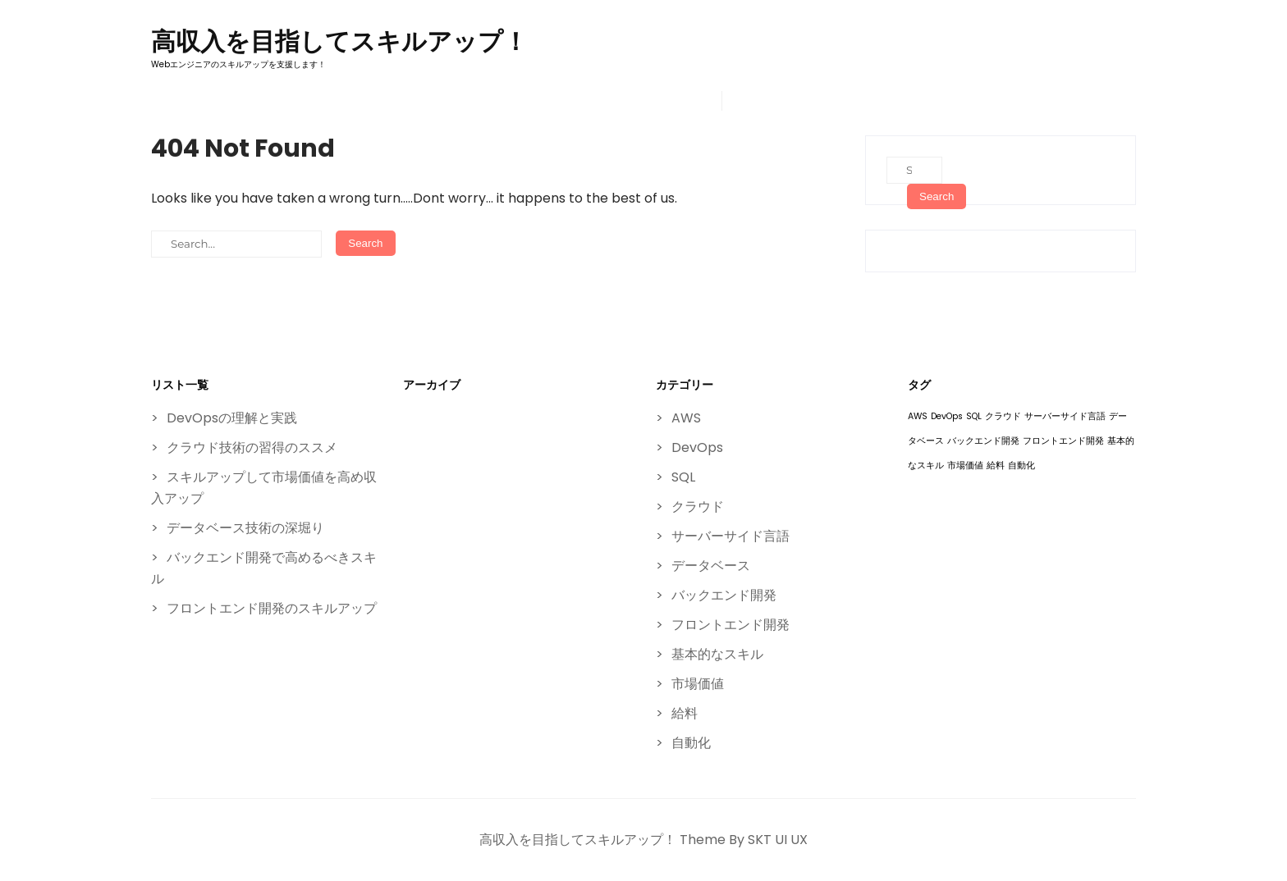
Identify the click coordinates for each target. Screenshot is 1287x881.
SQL (683, 477)
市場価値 (697, 683)
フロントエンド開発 (730, 624)
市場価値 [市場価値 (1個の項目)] (965, 465)
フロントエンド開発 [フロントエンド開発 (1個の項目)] (1063, 441)
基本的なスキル (717, 654)
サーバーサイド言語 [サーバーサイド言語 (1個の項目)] (1065, 416)
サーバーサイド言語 (730, 536)
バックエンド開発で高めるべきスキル (264, 568)
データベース (710, 565)
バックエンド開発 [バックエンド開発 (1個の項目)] (983, 441)
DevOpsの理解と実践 (232, 418)
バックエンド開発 (723, 595)
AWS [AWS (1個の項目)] (917, 416)
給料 (684, 713)
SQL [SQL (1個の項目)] (974, 416)
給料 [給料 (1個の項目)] (996, 465)
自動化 (691, 742)
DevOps (697, 447)
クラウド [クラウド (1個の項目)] (1003, 416)
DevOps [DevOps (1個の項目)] (947, 416)
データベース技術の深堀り (245, 527)
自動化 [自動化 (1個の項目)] (1021, 465)
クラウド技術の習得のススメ (252, 447)
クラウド (697, 506)
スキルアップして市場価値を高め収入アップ (264, 488)
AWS (686, 418)
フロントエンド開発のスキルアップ (272, 608)
